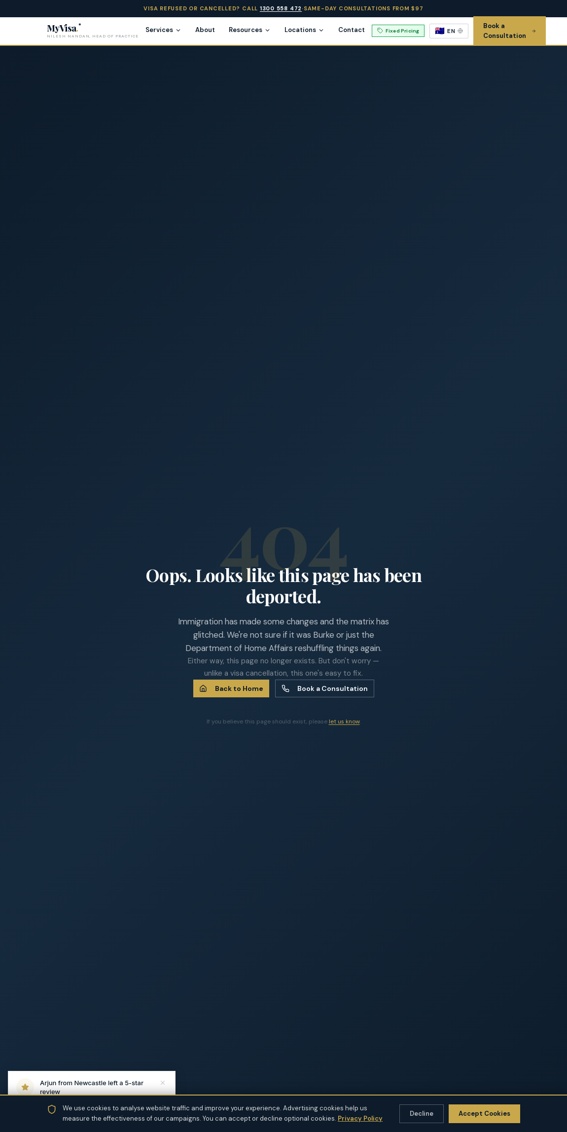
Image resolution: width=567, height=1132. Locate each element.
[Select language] (448, 31)
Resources (250, 30)
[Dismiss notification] (162, 1082)
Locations (304, 30)
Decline (421, 1113)
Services (163, 30)
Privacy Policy (360, 1118)
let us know (344, 721)
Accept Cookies (484, 1113)
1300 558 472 (281, 8)
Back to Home (231, 688)
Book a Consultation (325, 688)
